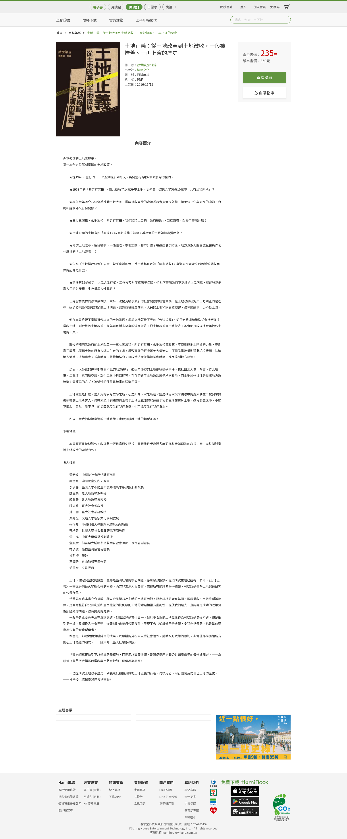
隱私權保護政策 (68, 796)
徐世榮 (141, 65)
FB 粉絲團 (165, 790)
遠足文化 (143, 70)
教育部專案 (192, 810)
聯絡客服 (190, 790)
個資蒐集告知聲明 (69, 803)
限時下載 (90, 20)
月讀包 (116, 7)
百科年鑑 (75, 33)
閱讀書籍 (226, 6)
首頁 (59, 33)
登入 (243, 6)
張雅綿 (151, 65)
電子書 (98, 7)
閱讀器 (134, 7)
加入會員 (260, 6)
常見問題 (140, 803)
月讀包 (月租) (92, 796)
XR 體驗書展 (91, 803)
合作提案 (190, 796)
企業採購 (190, 803)
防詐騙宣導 (65, 810)
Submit (287, 19)
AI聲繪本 (190, 817)
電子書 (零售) (92, 790)
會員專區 (140, 790)
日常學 (152, 7)
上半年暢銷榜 (146, 20)
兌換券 (275, 6)
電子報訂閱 (166, 803)
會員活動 (116, 20)
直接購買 (264, 77)
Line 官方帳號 (168, 796)
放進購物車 (264, 93)
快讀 (169, 7)
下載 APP (115, 796)
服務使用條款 (67, 790)
